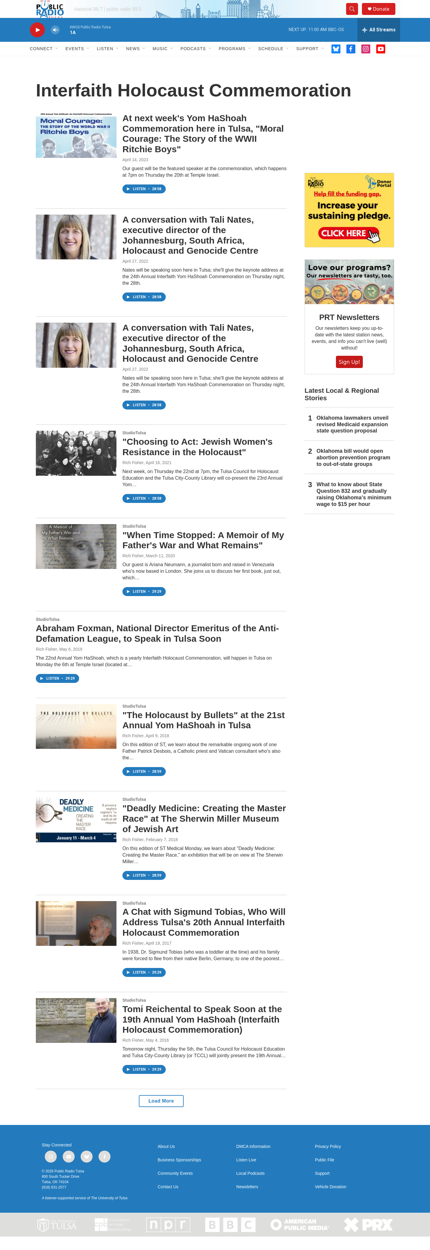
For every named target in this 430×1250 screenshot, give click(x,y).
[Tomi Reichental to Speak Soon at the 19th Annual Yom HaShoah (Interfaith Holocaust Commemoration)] (76, 1034)
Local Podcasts (250, 1187)
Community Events (175, 1187)
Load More (161, 1114)
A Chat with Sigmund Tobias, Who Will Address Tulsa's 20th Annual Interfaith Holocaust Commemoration (203, 935)
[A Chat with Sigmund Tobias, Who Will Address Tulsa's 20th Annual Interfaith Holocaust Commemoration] (76, 937)
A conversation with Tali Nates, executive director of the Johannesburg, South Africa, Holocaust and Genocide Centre (190, 248)
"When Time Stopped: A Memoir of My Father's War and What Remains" (203, 554)
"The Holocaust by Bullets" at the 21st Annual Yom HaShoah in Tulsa (203, 733)
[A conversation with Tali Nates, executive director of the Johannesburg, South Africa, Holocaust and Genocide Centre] (76, 250)
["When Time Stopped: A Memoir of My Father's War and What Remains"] (76, 560)
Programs (232, 62)
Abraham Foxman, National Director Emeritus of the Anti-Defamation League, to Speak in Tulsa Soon (157, 647)
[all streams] (378, 43)
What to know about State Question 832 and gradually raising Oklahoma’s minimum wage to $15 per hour (354, 508)
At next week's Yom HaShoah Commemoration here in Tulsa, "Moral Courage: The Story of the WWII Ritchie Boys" (203, 147)
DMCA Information (253, 1160)
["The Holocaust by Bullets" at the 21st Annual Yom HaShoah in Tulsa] (76, 740)
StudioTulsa (134, 446)
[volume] (55, 43)
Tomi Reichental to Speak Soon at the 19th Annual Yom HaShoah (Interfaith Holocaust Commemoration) (202, 1032)
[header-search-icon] (355, 16)
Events (74, 62)
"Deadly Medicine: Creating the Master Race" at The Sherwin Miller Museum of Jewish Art (204, 832)
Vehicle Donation (330, 1200)
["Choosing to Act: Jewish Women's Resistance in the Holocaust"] (76, 466)
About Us (166, 1160)
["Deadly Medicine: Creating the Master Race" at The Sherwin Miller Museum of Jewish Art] (76, 833)
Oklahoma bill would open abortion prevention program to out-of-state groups (353, 471)
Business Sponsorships (179, 1173)
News (133, 62)
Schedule (270, 62)
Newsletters (247, 1200)
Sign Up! (349, 375)
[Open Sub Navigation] (57, 62)
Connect (41, 62)
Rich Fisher (133, 476)
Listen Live (246, 1173)
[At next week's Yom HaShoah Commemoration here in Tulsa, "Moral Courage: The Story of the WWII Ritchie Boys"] (76, 149)
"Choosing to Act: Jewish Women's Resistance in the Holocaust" (197, 460)
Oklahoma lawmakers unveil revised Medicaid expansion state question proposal (352, 437)
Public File (324, 1173)
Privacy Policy (328, 1160)
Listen (105, 62)
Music (160, 62)
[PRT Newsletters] (349, 295)
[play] (37, 43)
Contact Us (168, 1200)
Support (307, 62)
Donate (385, 16)
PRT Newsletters (349, 330)
